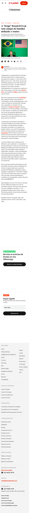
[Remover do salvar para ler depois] (21, 61)
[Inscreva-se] (14, 313)
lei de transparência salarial (9, 505)
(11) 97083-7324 (9, 489)
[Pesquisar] (5, 3)
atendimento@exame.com (9, 480)
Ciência (21, 369)
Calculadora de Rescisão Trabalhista (10, 406)
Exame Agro (22, 361)
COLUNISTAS (4, 379)
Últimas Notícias (5, 352)
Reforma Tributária (6, 438)
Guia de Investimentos (7, 395)
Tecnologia (22, 364)
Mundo (21, 350)
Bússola (3, 427)
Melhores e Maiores (6, 456)
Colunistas (14, 9)
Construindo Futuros (6, 430)
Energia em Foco (5, 433)
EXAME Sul (4, 424)
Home (2, 23)
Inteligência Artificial (6, 371)
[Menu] (2, 3)
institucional (5, 495)
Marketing (22, 356)
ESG (2, 365)
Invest (2, 374)
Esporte (21, 358)
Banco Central (14, 107)
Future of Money (23, 367)
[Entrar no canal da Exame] (14, 264)
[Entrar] (24, 3)
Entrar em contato (6, 470)
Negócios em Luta (6, 444)
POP (20, 372)
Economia (3, 363)
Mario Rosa (16, 23)
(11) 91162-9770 (9, 472)
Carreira (3, 360)
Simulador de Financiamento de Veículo (11, 412)
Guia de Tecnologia (6, 392)
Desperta (6, 295)
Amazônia (4, 133)
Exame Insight (5, 368)
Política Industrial (6, 447)
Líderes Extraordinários (7, 441)
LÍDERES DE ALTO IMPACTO (8, 354)
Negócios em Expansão (7, 461)
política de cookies (6, 500)
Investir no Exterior (6, 436)
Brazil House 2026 (6, 422)
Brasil (2, 357)
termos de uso (5, 498)
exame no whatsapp (9, 251)
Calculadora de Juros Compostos (9, 409)
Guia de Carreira (5, 397)
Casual (21, 353)
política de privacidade (7, 503)
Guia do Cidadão (5, 389)
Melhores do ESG (5, 458)
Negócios (3, 377)
